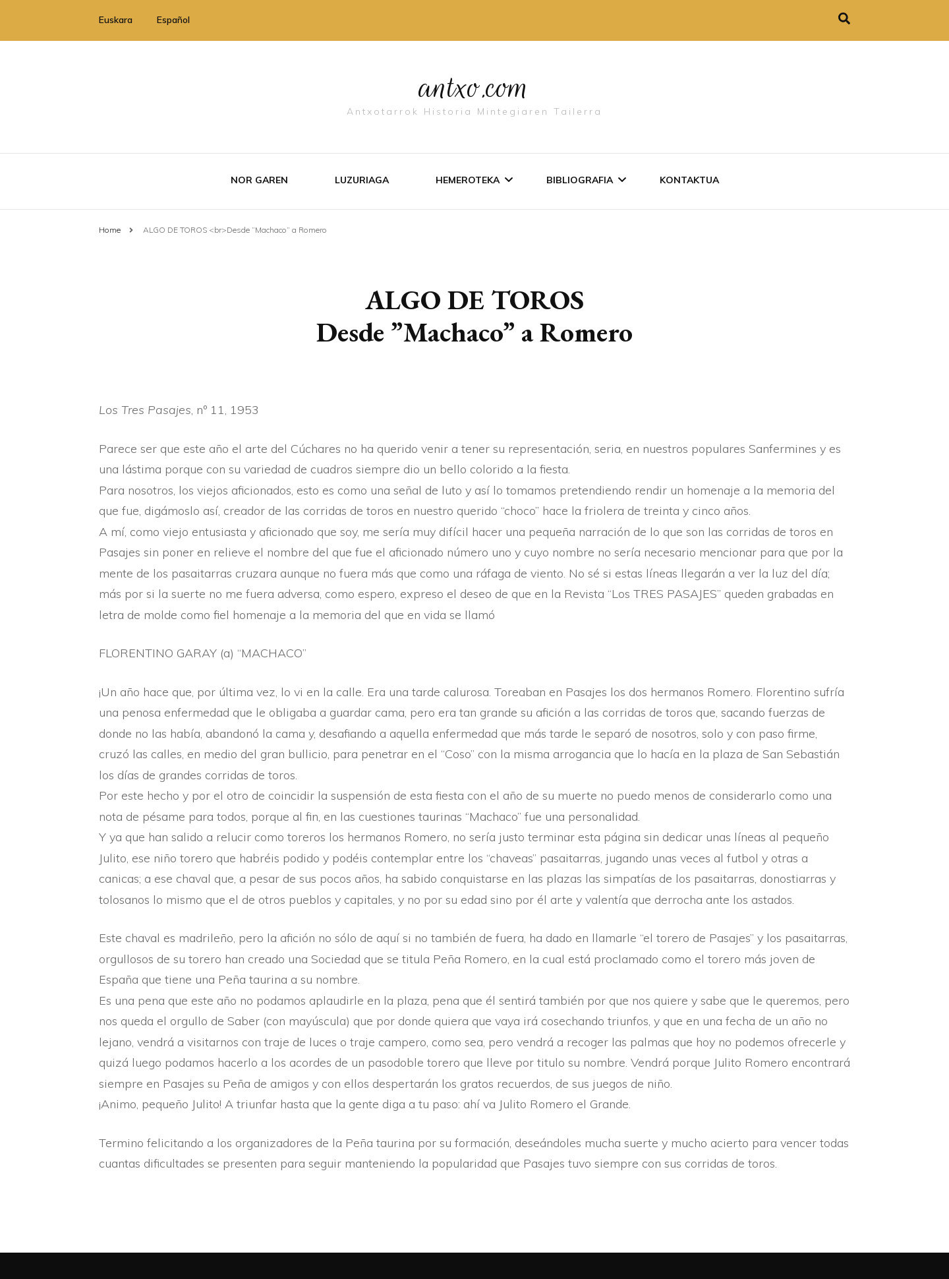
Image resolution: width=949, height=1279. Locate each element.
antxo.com (474, 87)
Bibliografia (579, 180)
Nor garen (259, 180)
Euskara (115, 20)
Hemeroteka (468, 180)
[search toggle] (844, 19)
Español (173, 20)
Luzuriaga (362, 180)
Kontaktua (689, 180)
